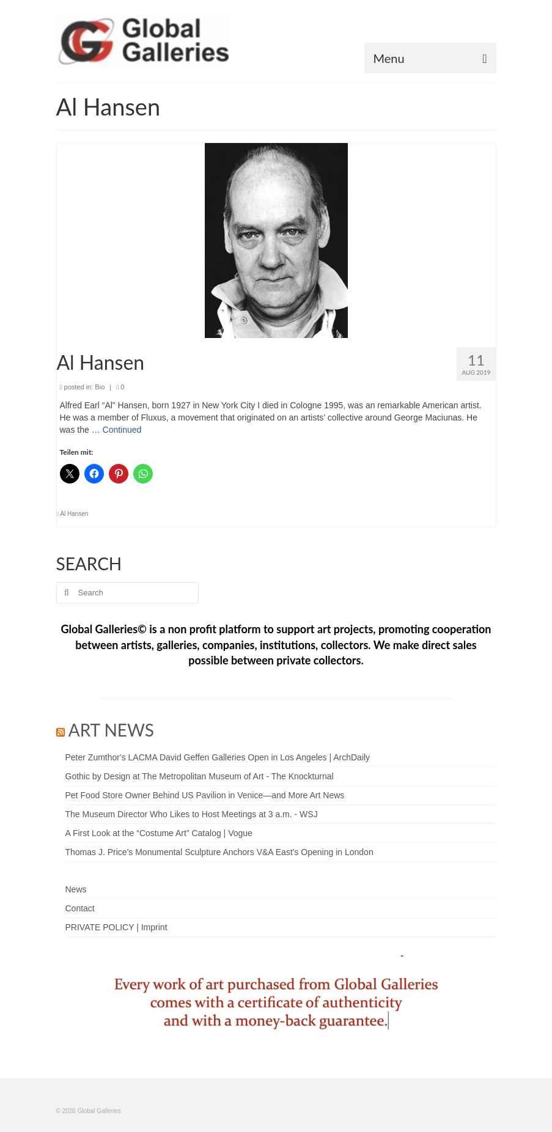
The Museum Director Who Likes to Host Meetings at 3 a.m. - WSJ (191, 814)
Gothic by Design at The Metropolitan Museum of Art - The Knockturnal (199, 776)
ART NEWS (111, 729)
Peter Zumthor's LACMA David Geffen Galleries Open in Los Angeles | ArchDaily (217, 757)
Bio (100, 387)
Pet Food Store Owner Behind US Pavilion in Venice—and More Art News (205, 795)
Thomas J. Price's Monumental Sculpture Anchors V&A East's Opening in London (219, 852)
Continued (122, 430)
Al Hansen (74, 513)
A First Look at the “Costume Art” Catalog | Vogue (158, 833)
